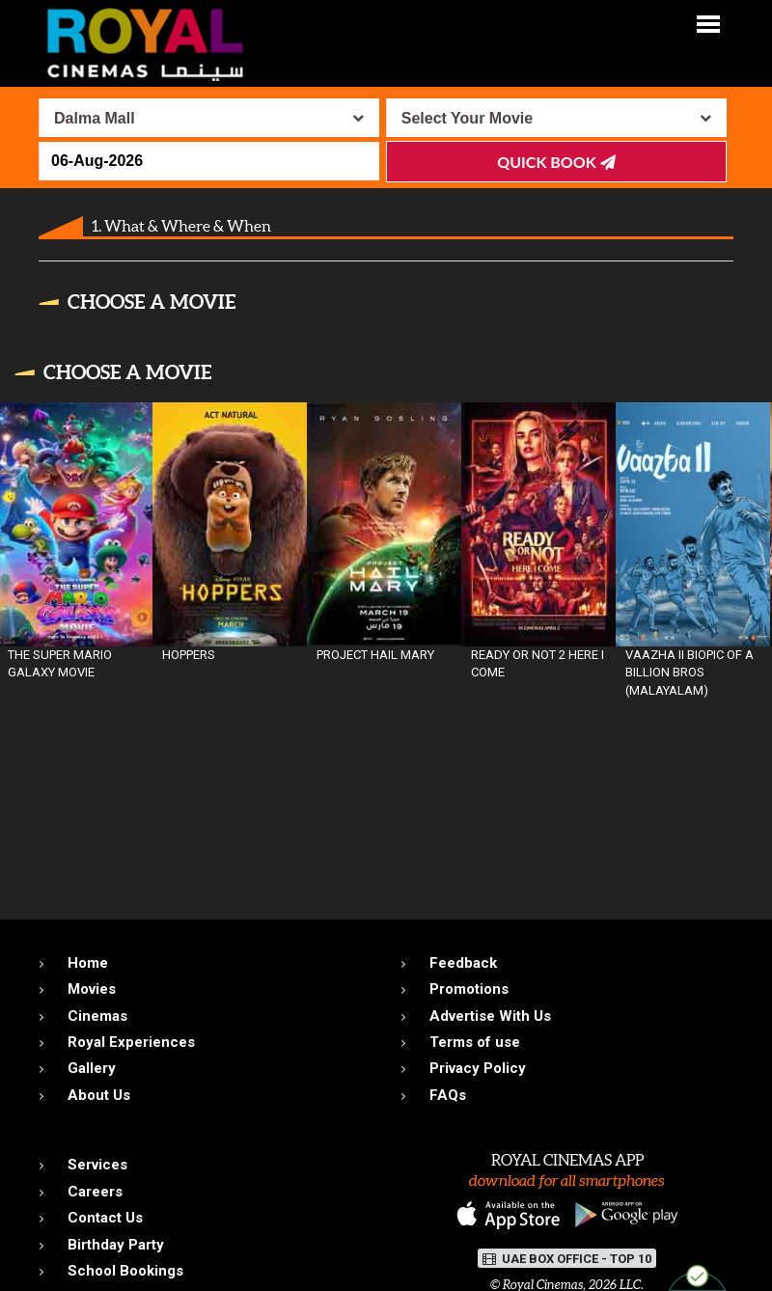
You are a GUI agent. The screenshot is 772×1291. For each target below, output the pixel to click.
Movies (92, 989)
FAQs (447, 1095)
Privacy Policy (477, 1068)
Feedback (463, 963)
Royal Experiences (131, 1042)
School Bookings (125, 1270)
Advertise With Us (490, 1016)
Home (88, 963)
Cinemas (97, 1016)
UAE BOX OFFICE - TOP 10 (566, 1258)
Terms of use (474, 1042)
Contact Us (105, 1217)
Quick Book (556, 161)
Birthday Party (116, 1244)
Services (97, 1164)
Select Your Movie (467, 118)
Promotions (469, 989)
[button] (708, 23)
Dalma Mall (94, 118)
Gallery (92, 1068)
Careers (95, 1191)
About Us (99, 1095)
